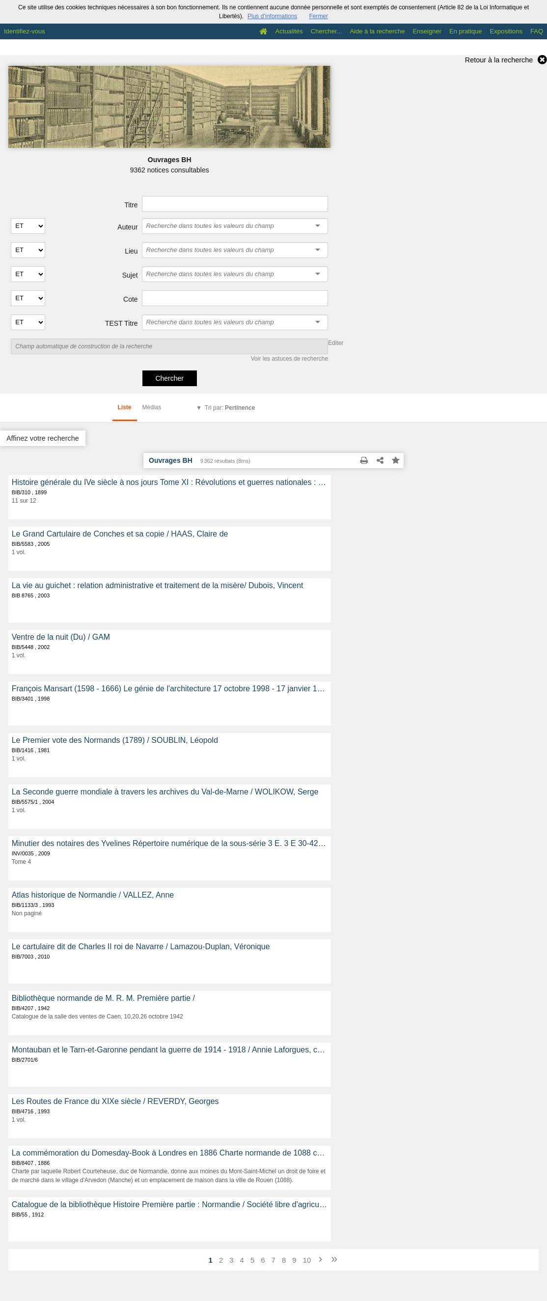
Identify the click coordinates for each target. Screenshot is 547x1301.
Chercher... (326, 31)
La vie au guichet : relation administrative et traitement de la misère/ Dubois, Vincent (157, 585)
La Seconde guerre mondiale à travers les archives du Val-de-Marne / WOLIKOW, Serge (165, 792)
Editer (335, 342)
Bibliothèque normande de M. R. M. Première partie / (103, 998)
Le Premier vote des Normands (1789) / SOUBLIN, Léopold (115, 740)
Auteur (127, 227)
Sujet (130, 275)
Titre (130, 205)
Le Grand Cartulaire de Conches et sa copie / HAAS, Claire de (120, 534)
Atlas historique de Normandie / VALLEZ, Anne (93, 895)
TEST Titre (121, 323)
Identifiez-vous (24, 31)
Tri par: (230, 407)
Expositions (506, 31)
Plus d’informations (272, 16)
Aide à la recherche (377, 31)
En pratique (465, 31)
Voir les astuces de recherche (289, 358)
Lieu (131, 251)
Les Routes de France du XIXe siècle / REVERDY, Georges (115, 1101)
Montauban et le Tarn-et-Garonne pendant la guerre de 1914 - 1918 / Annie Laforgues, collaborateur (170, 1050)
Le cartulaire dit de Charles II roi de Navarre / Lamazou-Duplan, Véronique (141, 946)
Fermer (318, 16)
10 (307, 1260)
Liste (125, 407)
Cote (130, 299)
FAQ (536, 31)
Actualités (288, 31)
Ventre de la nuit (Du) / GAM (61, 637)
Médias (152, 407)
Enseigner (426, 31)
